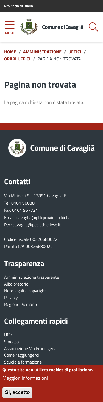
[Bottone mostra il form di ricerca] (93, 26)
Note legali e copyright (25, 290)
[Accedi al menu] (9, 26)
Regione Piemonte (21, 304)
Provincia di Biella (18, 6)
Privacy (11, 297)
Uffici (9, 334)
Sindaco (11, 341)
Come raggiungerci (21, 355)
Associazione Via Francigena (30, 348)
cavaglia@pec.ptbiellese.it (37, 224)
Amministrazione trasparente (31, 277)
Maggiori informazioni (25, 381)
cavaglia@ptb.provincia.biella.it (45, 217)
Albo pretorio (16, 284)
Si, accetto (17, 395)
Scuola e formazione (23, 362)
